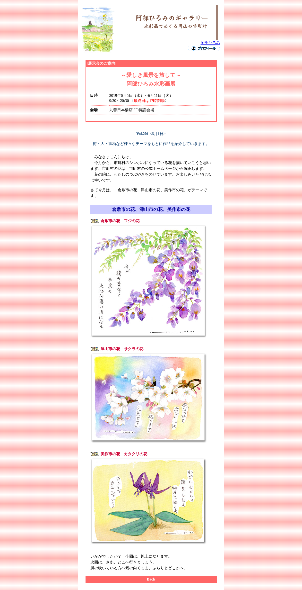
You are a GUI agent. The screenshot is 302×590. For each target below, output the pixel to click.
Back (151, 579)
